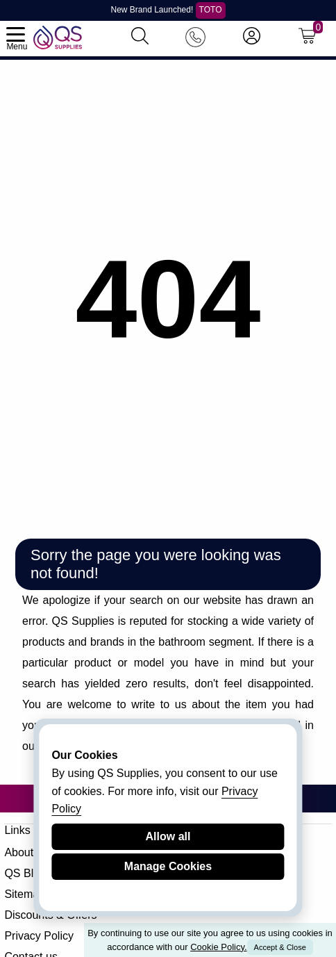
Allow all (168, 836)
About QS (28, 852)
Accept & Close (280, 947)
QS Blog (25, 873)
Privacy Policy (39, 936)
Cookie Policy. (218, 947)
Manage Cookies (168, 866)
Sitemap (24, 894)
